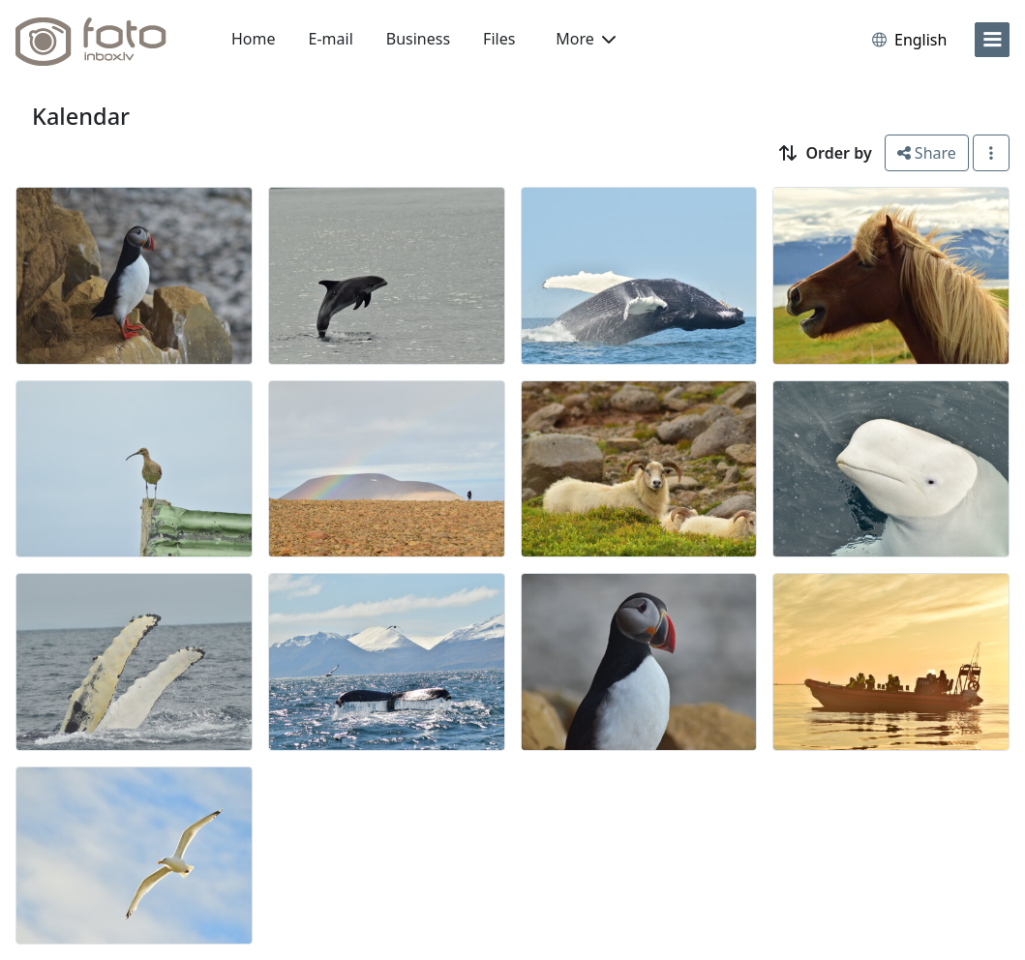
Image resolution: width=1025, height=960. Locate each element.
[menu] (992, 39)
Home (253, 38)
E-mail (331, 38)
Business (418, 38)
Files (499, 38)
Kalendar (81, 116)
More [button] (586, 38)
